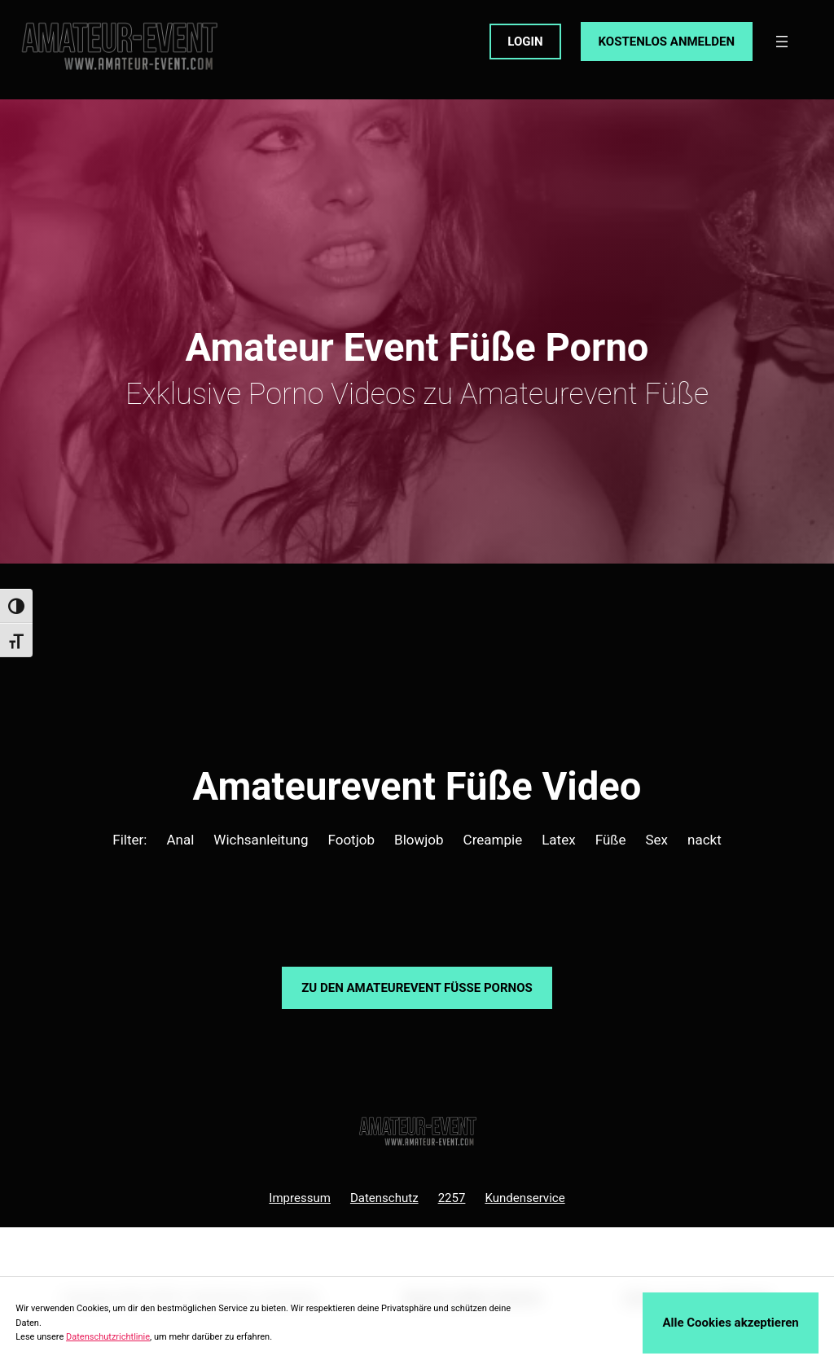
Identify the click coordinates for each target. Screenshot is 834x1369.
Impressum (300, 1198)
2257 (452, 1198)
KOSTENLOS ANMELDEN (667, 41)
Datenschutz (384, 1198)
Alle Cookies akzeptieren (730, 1322)
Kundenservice (524, 1198)
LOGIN (524, 41)
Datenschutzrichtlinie (108, 1337)
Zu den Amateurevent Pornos (416, 988)
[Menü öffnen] (782, 41)
